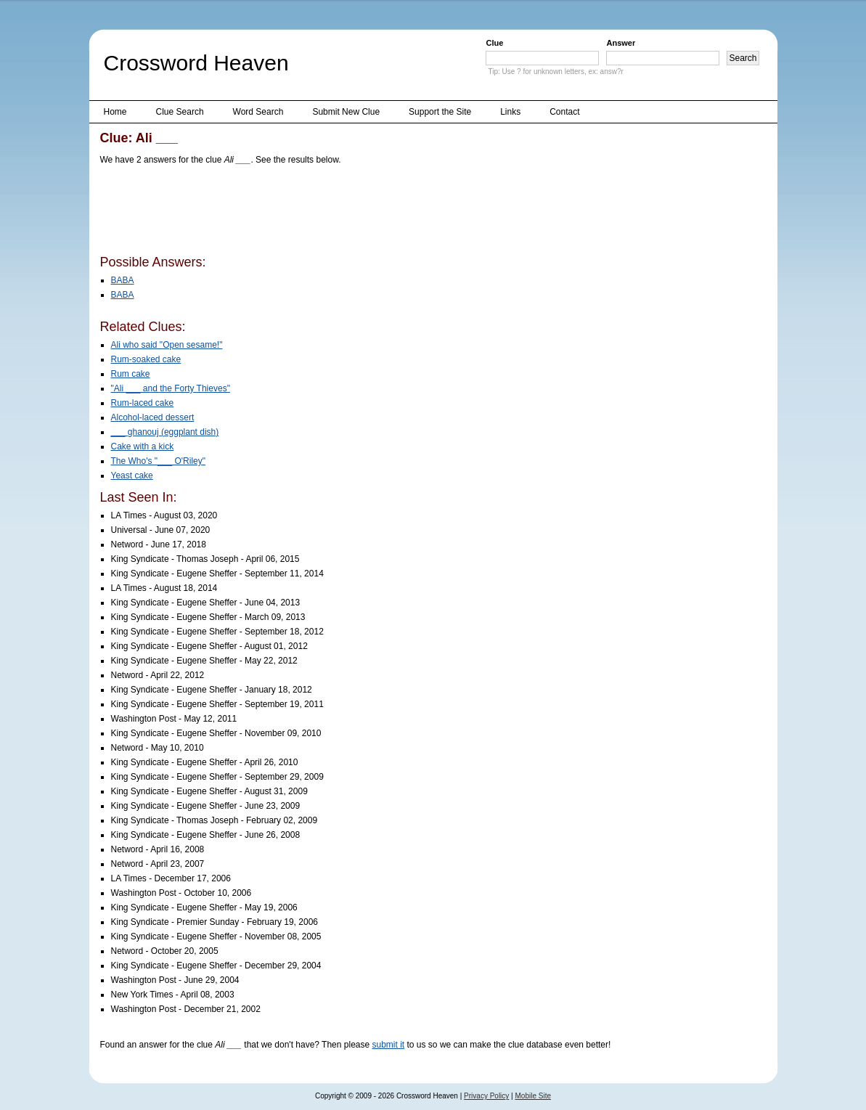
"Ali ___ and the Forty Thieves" (170, 388)
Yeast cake (132, 475)
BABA (122, 280)
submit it (388, 1045)
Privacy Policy (486, 1096)
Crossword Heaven (196, 63)
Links (510, 112)
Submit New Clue (346, 112)
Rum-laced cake (142, 403)
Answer (620, 42)
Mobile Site (533, 1096)
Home (115, 112)
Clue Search (180, 112)
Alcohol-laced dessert (153, 417)
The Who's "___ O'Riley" (158, 461)
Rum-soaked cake (146, 359)
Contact (564, 112)
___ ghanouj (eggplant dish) (165, 432)
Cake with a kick (142, 446)
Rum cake (130, 374)
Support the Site (440, 112)
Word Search (258, 112)
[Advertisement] (364, 212)
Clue (494, 42)
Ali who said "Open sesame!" (167, 345)
